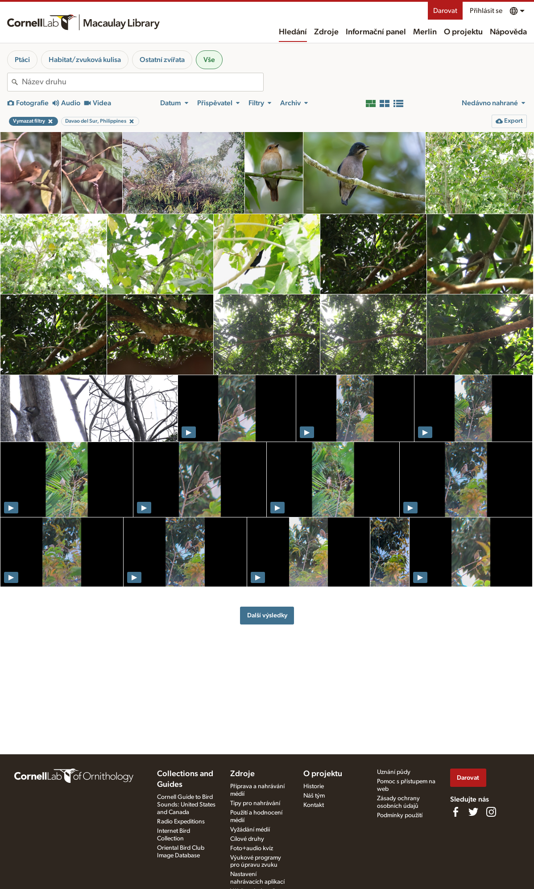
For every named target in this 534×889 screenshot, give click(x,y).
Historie (313, 786)
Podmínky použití (399, 815)
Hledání (293, 32)
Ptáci (22, 59)
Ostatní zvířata (162, 59)
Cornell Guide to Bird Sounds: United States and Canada (186, 804)
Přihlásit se (486, 10)
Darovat (445, 10)
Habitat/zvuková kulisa (85, 59)
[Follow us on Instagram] (491, 811)
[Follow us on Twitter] (473, 811)
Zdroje (326, 32)
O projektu (463, 32)
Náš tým (314, 796)
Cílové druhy (247, 839)
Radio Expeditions (181, 822)
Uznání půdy (393, 772)
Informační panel (376, 32)
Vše (209, 59)
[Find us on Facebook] (455, 811)
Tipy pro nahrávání (255, 803)
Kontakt (313, 805)
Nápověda (508, 32)
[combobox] (142, 82)
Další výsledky (267, 615)
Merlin (425, 32)
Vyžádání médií (250, 830)
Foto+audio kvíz (251, 848)
